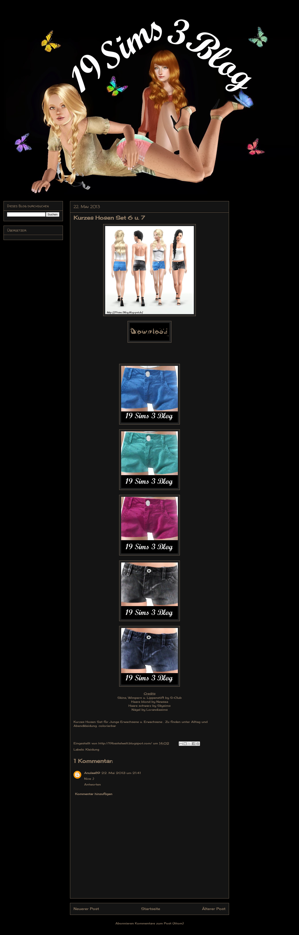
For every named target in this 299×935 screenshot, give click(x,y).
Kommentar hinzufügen (93, 794)
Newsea (162, 701)
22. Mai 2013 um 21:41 (121, 773)
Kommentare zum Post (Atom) (159, 923)
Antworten (92, 784)
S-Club (176, 697)
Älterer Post (213, 909)
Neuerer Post (86, 909)
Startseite (150, 909)
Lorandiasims (157, 709)
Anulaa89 (92, 773)
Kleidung (92, 749)
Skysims (164, 705)
